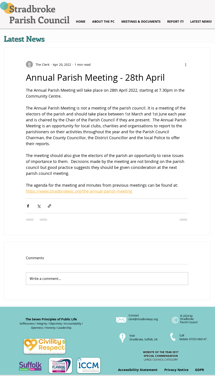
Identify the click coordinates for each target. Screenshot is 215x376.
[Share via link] (49, 206)
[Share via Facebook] (28, 206)
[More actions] (185, 64)
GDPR (199, 369)
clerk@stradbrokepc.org (143, 319)
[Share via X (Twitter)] (39, 206)
